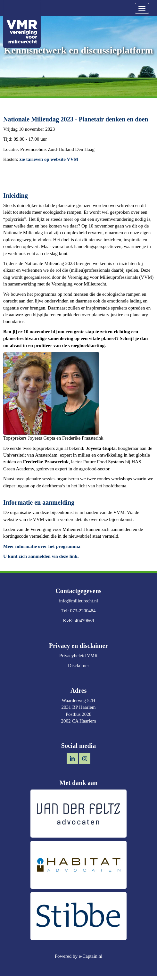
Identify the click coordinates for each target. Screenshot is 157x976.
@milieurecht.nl (78, 600)
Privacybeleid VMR (78, 655)
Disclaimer (78, 665)
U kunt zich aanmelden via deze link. (40, 556)
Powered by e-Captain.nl (79, 956)
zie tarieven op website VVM (48, 159)
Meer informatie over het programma (41, 546)
